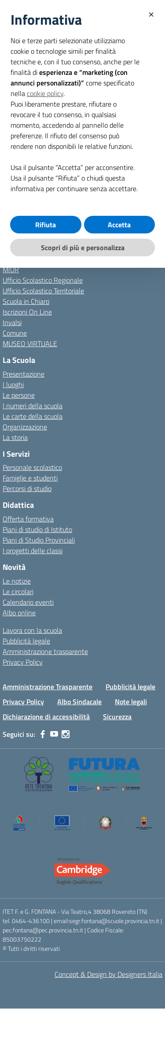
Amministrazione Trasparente (47, 686)
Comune (15, 333)
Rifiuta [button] (45, 224)
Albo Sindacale (79, 701)
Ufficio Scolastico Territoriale (43, 290)
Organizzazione (25, 426)
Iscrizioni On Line (27, 312)
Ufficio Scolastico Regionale (43, 280)
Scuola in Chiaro (26, 301)
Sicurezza (117, 716)
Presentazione (23, 374)
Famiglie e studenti (30, 478)
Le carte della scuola (32, 416)
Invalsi (12, 322)
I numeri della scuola (32, 405)
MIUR (11, 269)
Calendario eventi (28, 602)
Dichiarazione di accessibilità (46, 716)
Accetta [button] (119, 224)
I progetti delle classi (32, 550)
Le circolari (18, 591)
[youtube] (54, 734)
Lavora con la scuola (32, 630)
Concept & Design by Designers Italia (108, 974)
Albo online (19, 612)
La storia (15, 437)
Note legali (131, 701)
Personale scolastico (32, 467)
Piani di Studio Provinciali (39, 540)
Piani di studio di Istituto (37, 529)
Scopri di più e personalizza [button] (83, 247)
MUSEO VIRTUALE (30, 343)
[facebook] (43, 734)
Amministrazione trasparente (45, 651)
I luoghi (13, 384)
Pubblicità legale (26, 641)
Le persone (19, 395)
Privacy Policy (23, 662)
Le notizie (17, 581)
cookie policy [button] (45, 93)
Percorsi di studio (27, 488)
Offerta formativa (28, 519)
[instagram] (66, 734)
